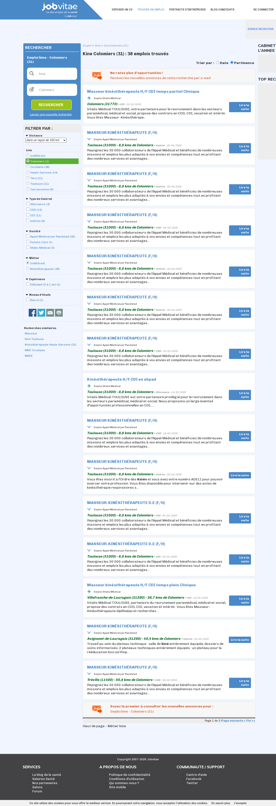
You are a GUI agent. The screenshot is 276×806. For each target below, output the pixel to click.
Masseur (31, 333)
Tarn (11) (36, 178)
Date (224, 63)
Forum (37, 791)
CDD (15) (36, 209)
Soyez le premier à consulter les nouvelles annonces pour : (161, 706)
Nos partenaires (44, 783)
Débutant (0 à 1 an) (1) (45, 284)
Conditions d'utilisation (126, 779)
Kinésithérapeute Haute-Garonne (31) (50, 344)
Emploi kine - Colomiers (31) (132, 711)
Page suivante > (233, 720)
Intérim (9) (37, 221)
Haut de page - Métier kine (104, 726)
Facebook (193, 779)
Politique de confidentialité (129, 775)
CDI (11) (35, 215)
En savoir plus (221, 803)
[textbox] (52, 74)
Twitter (192, 783)
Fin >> (250, 720)
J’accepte (240, 803)
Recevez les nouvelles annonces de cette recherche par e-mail (160, 78)
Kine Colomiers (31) (116, 45)
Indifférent (37, 155)
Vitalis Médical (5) (42, 247)
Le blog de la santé (46, 775)
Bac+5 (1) (36, 300)
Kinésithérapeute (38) (45, 269)
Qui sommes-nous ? (124, 783)
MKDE (29, 355)
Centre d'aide (196, 775)
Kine (97, 45)
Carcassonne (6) (41, 189)
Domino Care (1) (41, 242)
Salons (37, 787)
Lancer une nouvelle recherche (51, 114)
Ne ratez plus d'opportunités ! (136, 73)
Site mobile (117, 787)
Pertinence (244, 63)
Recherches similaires (40, 328)
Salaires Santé (43, 779)
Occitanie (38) (40, 167)
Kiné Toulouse (34, 339)
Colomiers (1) (39, 161)
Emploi (87, 45)
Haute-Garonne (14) (44, 172)
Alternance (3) (40, 204)
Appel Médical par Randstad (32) (52, 236)
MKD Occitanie (35, 350)
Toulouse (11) (39, 183)
